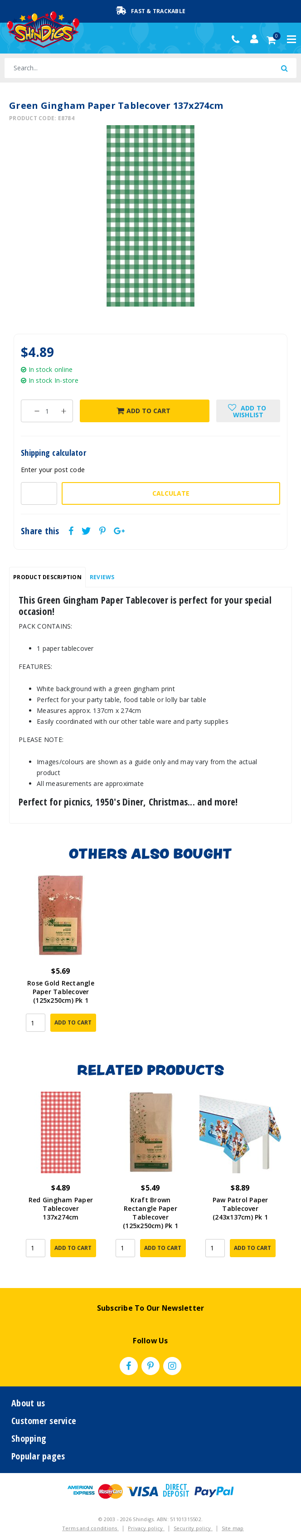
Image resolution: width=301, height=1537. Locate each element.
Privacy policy (146, 1512)
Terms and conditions (90, 1512)
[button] (248, 411)
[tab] (47, 577)
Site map (233, 1512)
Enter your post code (53, 469)
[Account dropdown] (254, 39)
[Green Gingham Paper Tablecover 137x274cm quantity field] (47, 411)
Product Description (47, 577)
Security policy (193, 1512)
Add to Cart (143, 410)
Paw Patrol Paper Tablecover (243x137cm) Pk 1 (240, 1208)
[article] (61, 959)
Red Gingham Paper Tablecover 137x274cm (61, 1208)
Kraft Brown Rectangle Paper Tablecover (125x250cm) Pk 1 (150, 1212)
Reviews (102, 577)
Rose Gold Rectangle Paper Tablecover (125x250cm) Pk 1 (60, 992)
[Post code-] (39, 493)
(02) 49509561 (238, 39)
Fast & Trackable (150, 10)
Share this (40, 531)
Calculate (170, 493)
